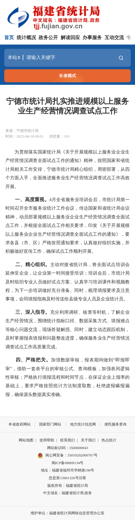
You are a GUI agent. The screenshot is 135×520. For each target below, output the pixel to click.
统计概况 (26, 37)
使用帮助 (46, 440)
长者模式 (67, 75)
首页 (9, 37)
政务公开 (48, 37)
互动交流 (114, 37)
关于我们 (88, 440)
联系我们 (67, 440)
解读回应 (70, 37)
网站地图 (26, 440)
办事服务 (92, 37)
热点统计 (109, 440)
